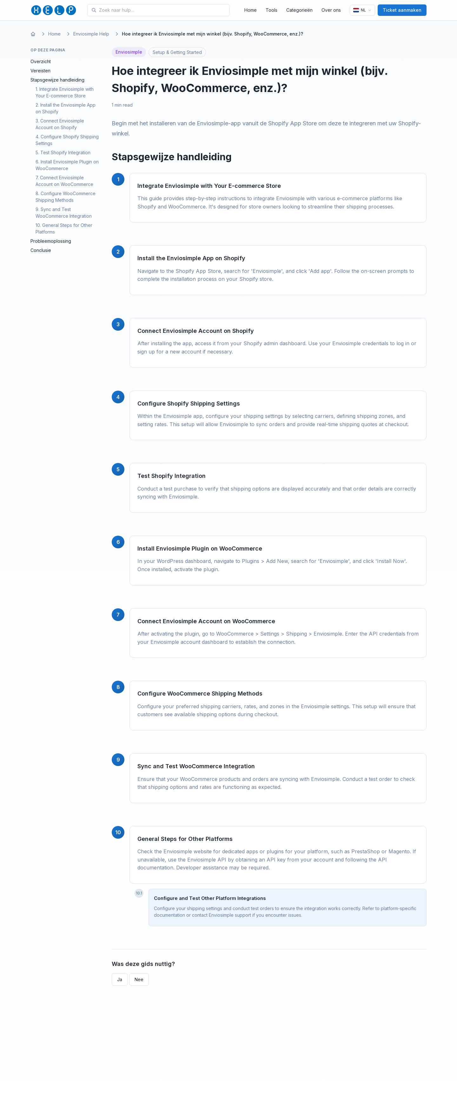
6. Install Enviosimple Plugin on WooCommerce (67, 165)
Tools (271, 10)
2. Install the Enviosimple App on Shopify (66, 108)
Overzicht (40, 61)
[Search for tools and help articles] (162, 10)
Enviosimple (129, 52)
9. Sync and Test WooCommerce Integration (64, 213)
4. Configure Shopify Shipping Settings (67, 140)
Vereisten (40, 70)
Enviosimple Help (91, 33)
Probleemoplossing (50, 241)
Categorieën (299, 10)
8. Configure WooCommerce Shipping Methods (66, 197)
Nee (139, 979)
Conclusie (40, 250)
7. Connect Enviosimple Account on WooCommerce (64, 181)
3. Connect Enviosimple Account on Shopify (60, 124)
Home (250, 10)
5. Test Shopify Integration (63, 152)
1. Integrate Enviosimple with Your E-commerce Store (65, 92)
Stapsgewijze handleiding (57, 80)
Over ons (331, 10)
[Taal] (362, 10)
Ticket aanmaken (402, 10)
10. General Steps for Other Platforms (64, 228)
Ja (119, 979)
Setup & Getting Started (177, 52)
